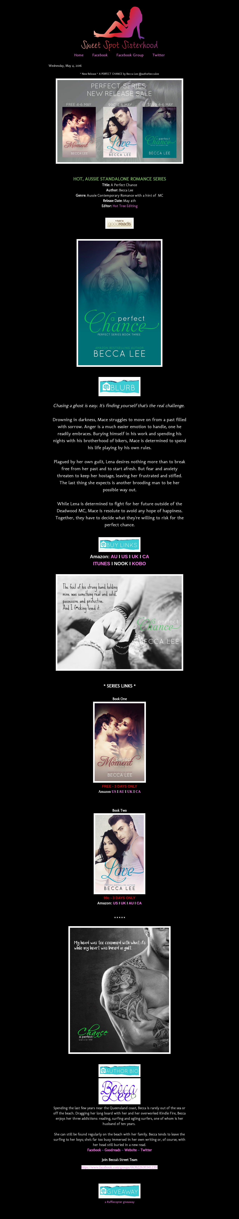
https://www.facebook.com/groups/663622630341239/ (119, 1167)
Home (79, 55)
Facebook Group (130, 55)
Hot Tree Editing (125, 206)
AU (114, 556)
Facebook (100, 55)
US (124, 556)
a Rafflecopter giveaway (119, 1202)
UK (135, 556)
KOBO (139, 563)
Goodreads (112, 1150)
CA (145, 556)
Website (130, 1150)
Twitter (158, 55)
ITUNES (101, 563)
